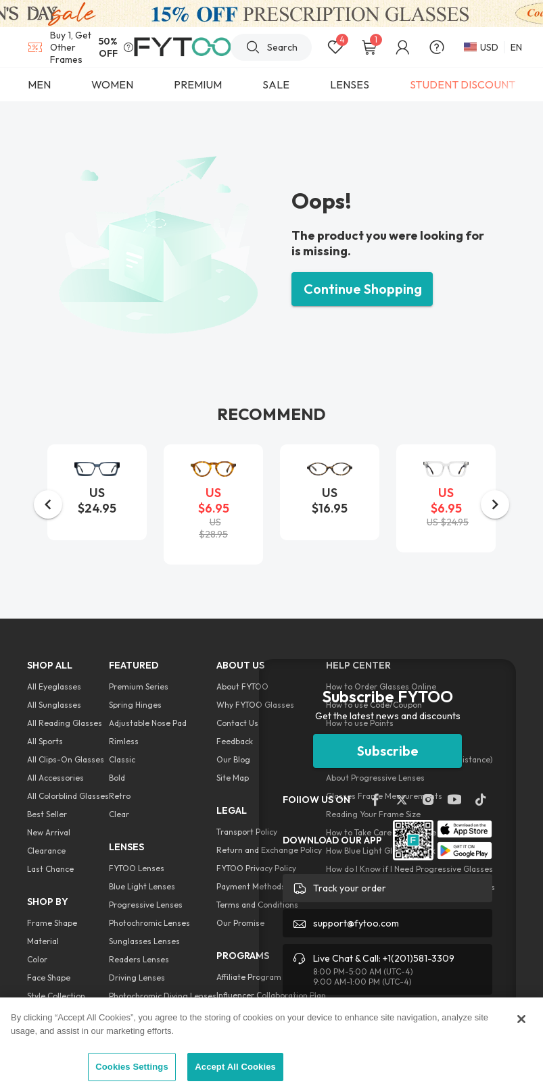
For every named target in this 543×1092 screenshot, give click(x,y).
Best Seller (47, 814)
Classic (122, 759)
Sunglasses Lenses (144, 941)
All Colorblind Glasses (68, 796)
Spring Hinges (135, 705)
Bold (117, 778)
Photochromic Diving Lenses (162, 996)
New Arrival (48, 832)
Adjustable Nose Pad (148, 723)
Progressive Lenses (146, 905)
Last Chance (50, 869)
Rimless (124, 741)
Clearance (46, 851)
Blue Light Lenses (142, 886)
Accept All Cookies (235, 1067)
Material (43, 941)
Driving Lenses (137, 977)
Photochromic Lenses (149, 923)
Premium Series (138, 686)
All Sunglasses (54, 705)
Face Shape (48, 977)
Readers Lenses (139, 959)
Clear (119, 814)
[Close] (521, 1019)
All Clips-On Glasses (65, 759)
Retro (120, 796)
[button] (48, 504)
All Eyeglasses (54, 686)
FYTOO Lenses (136, 868)
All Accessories (55, 778)
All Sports (45, 741)
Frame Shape (52, 923)
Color (37, 959)
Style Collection (56, 996)
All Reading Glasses (64, 723)
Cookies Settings (131, 1067)
